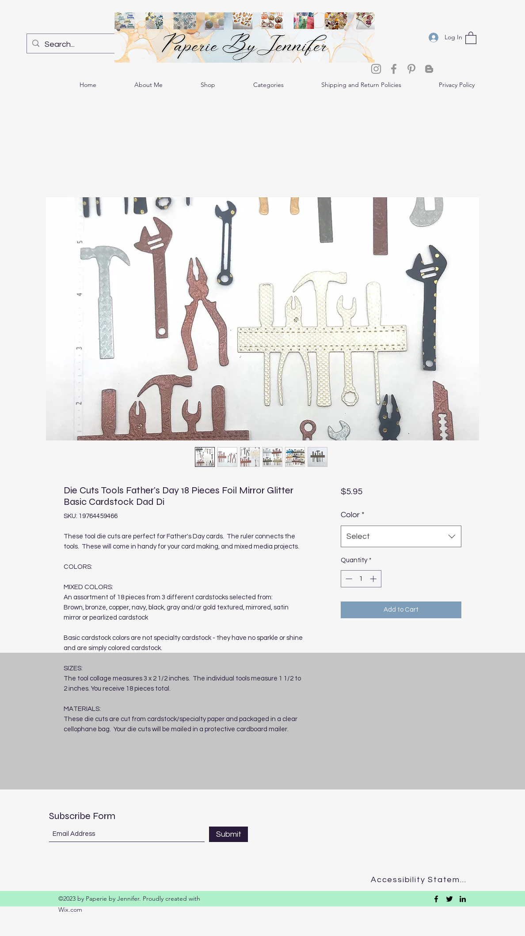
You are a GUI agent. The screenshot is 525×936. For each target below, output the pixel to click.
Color (353, 515)
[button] (470, 37)
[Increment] (374, 579)
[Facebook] (393, 68)
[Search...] (84, 44)
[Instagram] (376, 68)
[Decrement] (348, 579)
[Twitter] (449, 899)
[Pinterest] (411, 68)
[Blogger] (429, 68)
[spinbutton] (361, 579)
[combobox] (401, 537)
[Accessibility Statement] (421, 879)
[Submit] (228, 834)
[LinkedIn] (462, 899)
